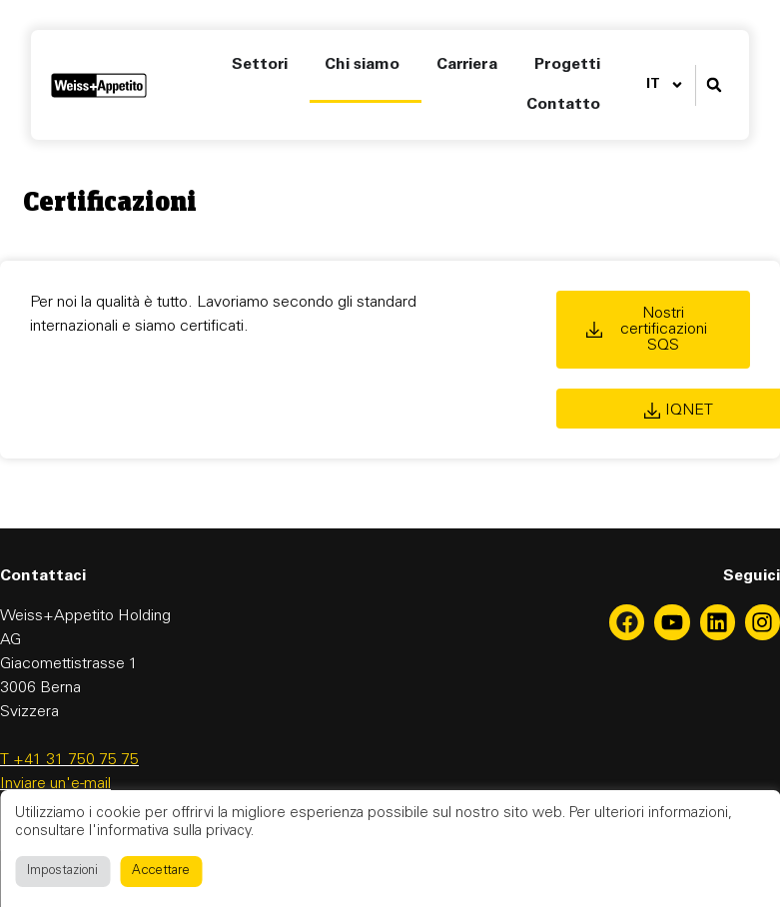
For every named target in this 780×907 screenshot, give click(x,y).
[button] (714, 85)
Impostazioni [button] (62, 871)
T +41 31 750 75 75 (69, 760)
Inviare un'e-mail (55, 784)
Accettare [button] (161, 871)
